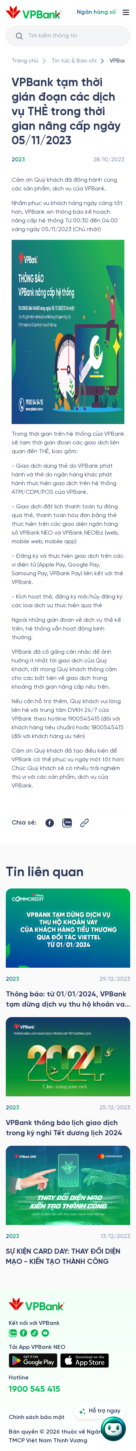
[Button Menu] (125, 12)
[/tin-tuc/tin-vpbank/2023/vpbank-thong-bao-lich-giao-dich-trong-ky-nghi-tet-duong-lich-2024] (68, 1077)
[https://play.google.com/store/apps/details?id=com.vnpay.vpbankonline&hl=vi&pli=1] (33, 1360)
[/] (34, 12)
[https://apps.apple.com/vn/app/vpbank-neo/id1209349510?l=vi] (84, 1360)
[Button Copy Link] (84, 823)
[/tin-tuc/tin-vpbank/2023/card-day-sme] (68, 1206)
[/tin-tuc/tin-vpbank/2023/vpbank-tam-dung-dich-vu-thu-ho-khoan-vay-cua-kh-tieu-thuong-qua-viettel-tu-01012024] (68, 949)
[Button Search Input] (19, 36)
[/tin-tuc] (73, 61)
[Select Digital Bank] (96, 12)
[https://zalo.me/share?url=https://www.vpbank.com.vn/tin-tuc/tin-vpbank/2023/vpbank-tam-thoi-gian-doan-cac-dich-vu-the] (67, 823)
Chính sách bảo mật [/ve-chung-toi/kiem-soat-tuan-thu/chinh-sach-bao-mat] (37, 1417)
